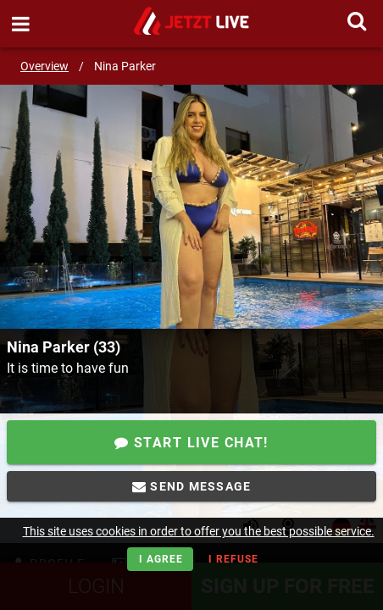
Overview (44, 66)
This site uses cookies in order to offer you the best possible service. (199, 531)
